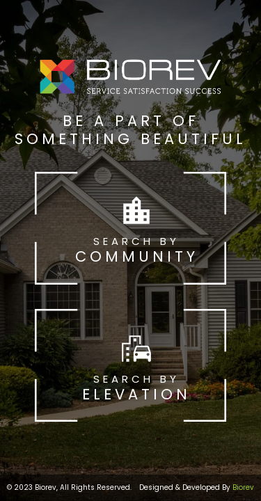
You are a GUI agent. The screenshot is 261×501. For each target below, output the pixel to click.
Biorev (243, 487)
